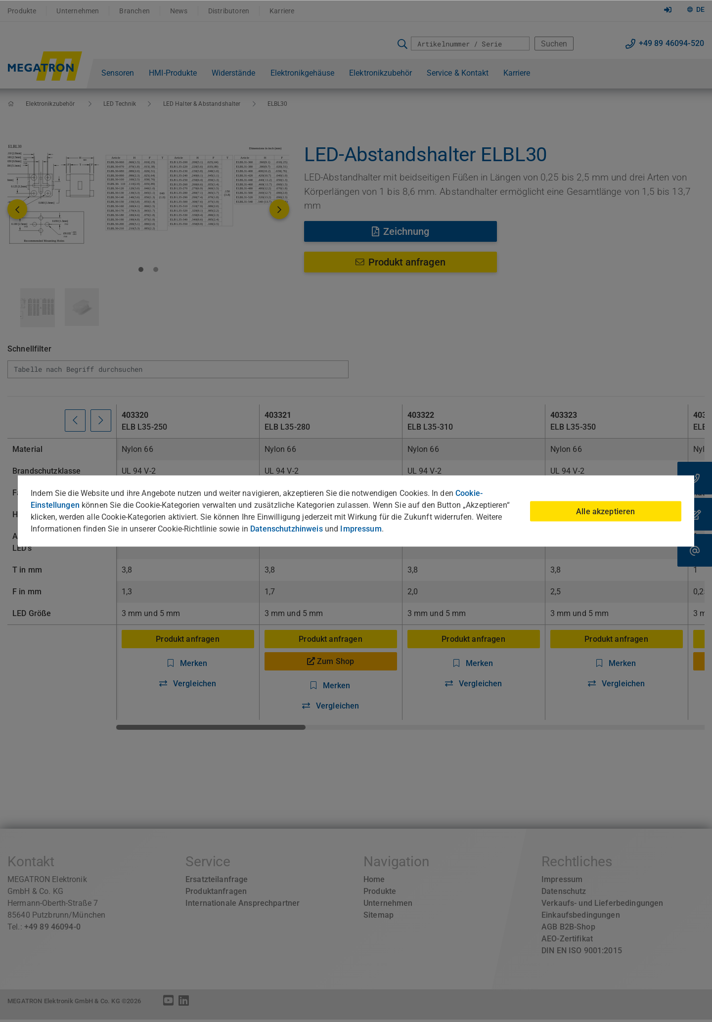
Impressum (360, 528)
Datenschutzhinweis (286, 528)
